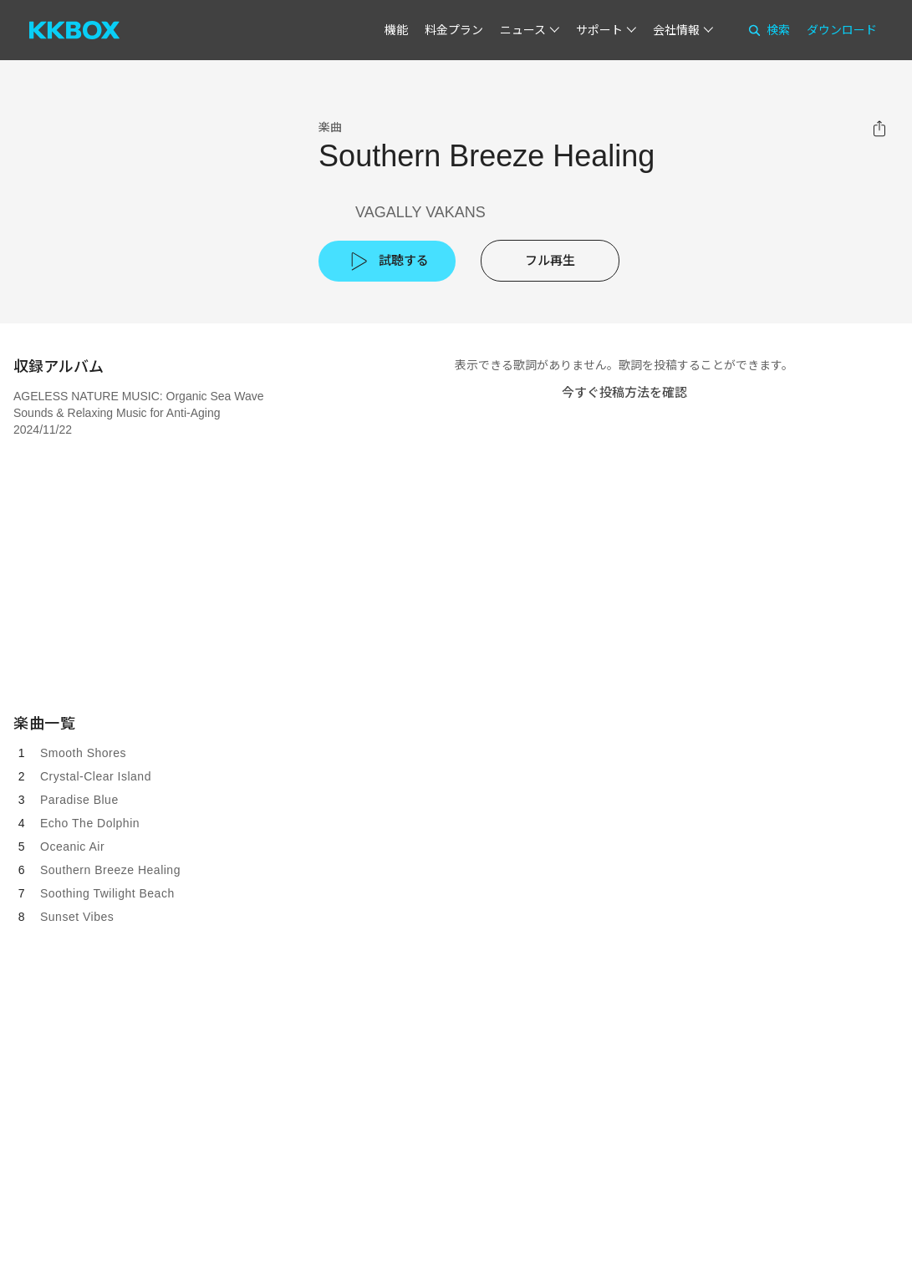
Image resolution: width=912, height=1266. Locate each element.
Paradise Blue (79, 799)
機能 (396, 30)
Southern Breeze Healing (110, 870)
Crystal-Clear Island (95, 776)
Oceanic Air (72, 846)
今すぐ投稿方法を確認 (624, 392)
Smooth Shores (83, 753)
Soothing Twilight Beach (107, 893)
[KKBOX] (74, 30)
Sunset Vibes (77, 916)
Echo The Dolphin (90, 823)
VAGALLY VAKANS (420, 212)
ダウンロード (842, 30)
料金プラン (454, 30)
